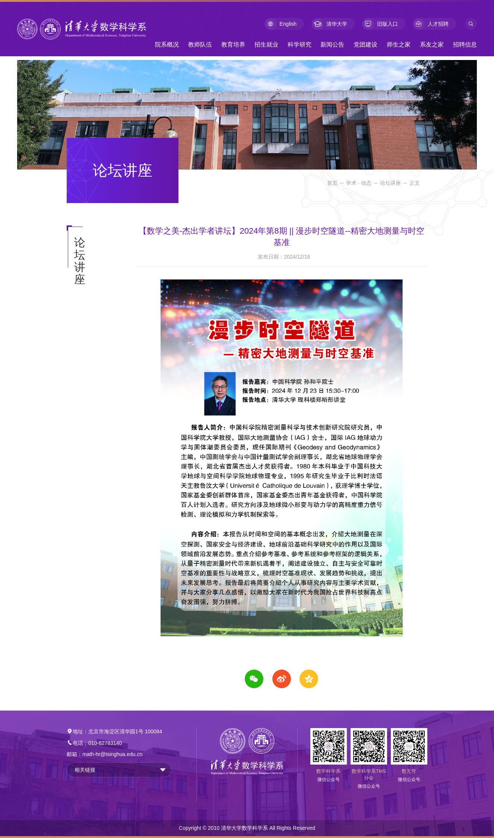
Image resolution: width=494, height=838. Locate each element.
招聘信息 (465, 44)
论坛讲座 (390, 183)
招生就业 (266, 44)
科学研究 (299, 44)
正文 (414, 183)
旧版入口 (380, 24)
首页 (332, 183)
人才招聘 (431, 24)
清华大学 (329, 24)
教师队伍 (200, 44)
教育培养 (233, 44)
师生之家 (399, 44)
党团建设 (365, 44)
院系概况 (167, 44)
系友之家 (432, 44)
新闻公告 (332, 44)
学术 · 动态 (358, 183)
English (281, 24)
